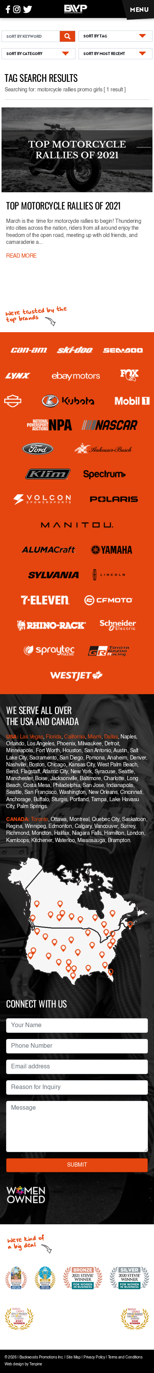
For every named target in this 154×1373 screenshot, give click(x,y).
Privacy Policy (94, 1357)
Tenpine (35, 1364)
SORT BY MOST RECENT (104, 53)
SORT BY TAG (95, 35)
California (74, 737)
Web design (14, 1364)
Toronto (39, 819)
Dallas (111, 737)
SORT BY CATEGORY (24, 53)
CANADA (17, 819)
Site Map (73, 1357)
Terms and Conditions (125, 1357)
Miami (94, 737)
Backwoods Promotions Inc (41, 1357)
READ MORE (21, 256)
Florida (53, 737)
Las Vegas (31, 737)
